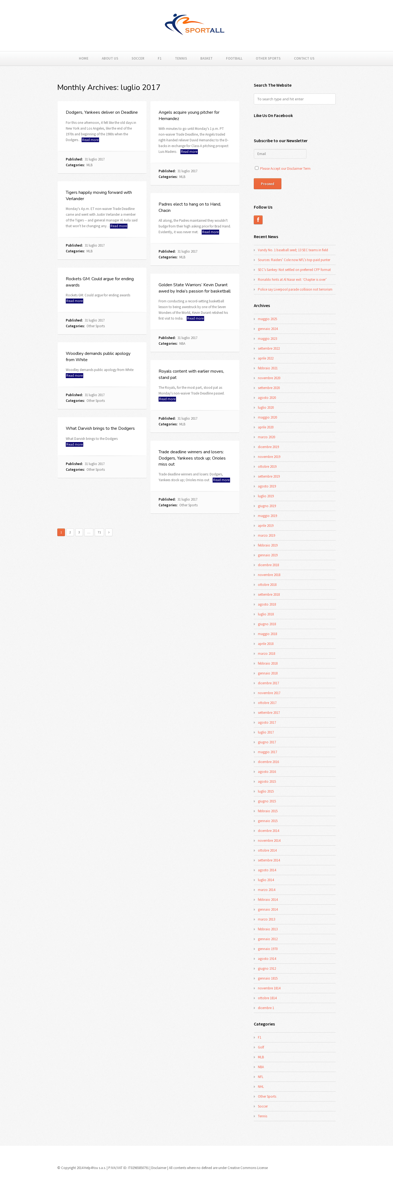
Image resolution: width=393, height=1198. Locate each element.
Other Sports (268, 58)
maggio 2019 (267, 515)
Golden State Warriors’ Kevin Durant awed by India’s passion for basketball (195, 288)
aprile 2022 (265, 358)
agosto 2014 (267, 870)
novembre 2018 (269, 574)
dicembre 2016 (268, 761)
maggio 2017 (267, 752)
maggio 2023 (267, 338)
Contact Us (304, 58)
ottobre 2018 (267, 584)
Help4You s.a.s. (95, 1167)
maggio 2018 (267, 634)
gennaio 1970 (268, 948)
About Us (110, 58)
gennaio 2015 (268, 821)
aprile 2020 (265, 427)
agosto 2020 (267, 397)
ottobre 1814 (267, 998)
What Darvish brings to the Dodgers (100, 428)
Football (234, 58)
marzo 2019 (266, 535)
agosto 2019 (267, 486)
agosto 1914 (267, 958)
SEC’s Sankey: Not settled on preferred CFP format (294, 269)
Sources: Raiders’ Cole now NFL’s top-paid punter (294, 260)
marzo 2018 (266, 653)
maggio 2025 (267, 319)
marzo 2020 (266, 437)
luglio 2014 (266, 880)
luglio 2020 (266, 407)
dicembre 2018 (268, 565)
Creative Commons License (248, 1167)
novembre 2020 (269, 378)
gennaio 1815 (268, 978)
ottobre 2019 (267, 466)
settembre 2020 (269, 387)
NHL (261, 1086)
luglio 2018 (266, 614)
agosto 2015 (267, 781)
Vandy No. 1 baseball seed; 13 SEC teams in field (293, 250)
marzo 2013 (266, 919)
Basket (206, 58)
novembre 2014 (269, 840)
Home (83, 58)
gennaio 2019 (268, 555)
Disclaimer (158, 1167)
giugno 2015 (267, 801)
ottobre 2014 (267, 850)
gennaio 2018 (268, 673)
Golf (261, 1047)
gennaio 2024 (268, 328)
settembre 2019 (269, 476)
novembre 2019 (269, 456)
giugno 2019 (267, 506)
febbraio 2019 (268, 545)
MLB (90, 165)
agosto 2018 (267, 604)
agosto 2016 (267, 771)
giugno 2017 (267, 742)
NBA (182, 343)
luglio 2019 (266, 496)
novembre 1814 (269, 988)
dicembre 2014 (268, 830)
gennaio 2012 (268, 939)
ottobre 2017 (267, 702)
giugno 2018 (267, 624)
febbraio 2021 (268, 368)
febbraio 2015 (268, 811)
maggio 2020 (267, 417)
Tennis (181, 58)
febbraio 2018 (268, 663)
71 (99, 532)
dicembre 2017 (268, 683)
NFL (260, 1076)
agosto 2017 (267, 722)
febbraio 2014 (268, 899)
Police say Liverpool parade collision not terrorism (295, 289)
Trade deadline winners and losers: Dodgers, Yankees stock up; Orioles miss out (192, 458)
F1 (160, 58)
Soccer (138, 58)
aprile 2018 (265, 643)
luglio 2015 (266, 791)
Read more (90, 140)
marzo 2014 (266, 889)
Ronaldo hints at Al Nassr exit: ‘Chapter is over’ (292, 279)
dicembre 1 (266, 1008)
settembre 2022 (269, 348)
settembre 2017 (269, 712)
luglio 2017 (266, 732)
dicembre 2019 (268, 447)
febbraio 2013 (268, 929)
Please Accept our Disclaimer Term (285, 168)
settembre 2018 (269, 594)
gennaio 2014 (268, 909)
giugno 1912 (267, 968)
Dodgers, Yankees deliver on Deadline (102, 112)
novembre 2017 (269, 693)
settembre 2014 (269, 860)
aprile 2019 (265, 525)
